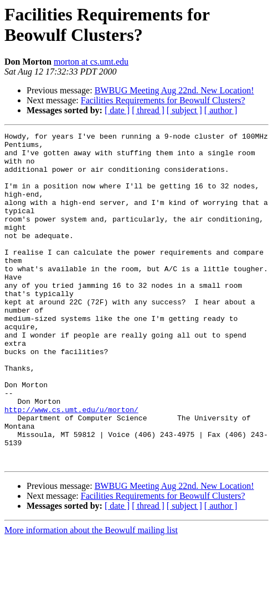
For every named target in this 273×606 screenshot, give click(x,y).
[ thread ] (148, 110)
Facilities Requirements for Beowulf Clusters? (163, 100)
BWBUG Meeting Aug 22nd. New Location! (174, 90)
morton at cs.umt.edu (91, 61)
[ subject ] (184, 110)
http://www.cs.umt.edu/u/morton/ (71, 466)
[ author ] (221, 110)
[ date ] (117, 110)
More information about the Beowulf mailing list (91, 596)
